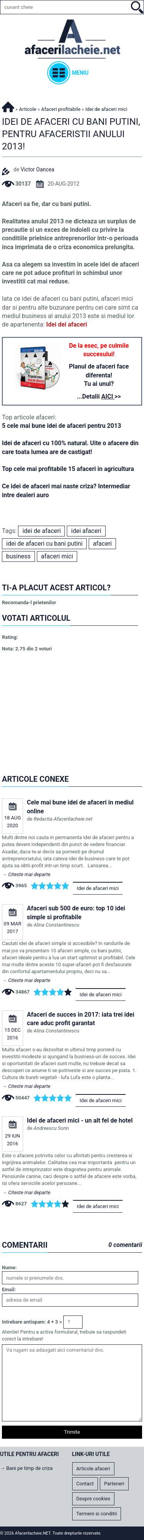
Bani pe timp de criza (29, 1468)
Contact (85, 1483)
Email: (9, 1289)
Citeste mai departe (29, 874)
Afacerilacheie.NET (8, 106)
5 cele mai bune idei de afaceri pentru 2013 (61, 425)
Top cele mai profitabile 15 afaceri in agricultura (68, 469)
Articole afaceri (93, 1468)
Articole (27, 109)
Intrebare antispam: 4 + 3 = (32, 1322)
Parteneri (114, 1483)
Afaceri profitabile (61, 109)
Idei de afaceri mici (98, 888)
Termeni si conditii (96, 1514)
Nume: (9, 1267)
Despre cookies (93, 1498)
